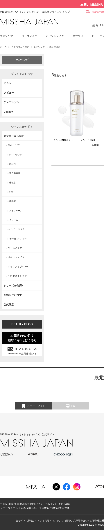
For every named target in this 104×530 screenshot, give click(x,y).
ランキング (22, 59)
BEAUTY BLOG (22, 324)
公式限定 (78, 36)
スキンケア (6, 36)
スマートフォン (33, 406)
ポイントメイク (55, 36)
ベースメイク (29, 36)
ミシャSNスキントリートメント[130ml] (74, 140)
